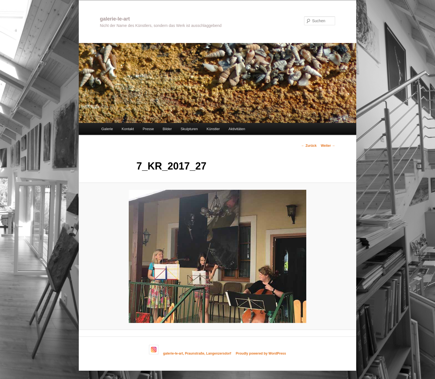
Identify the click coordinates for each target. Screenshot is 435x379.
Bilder (167, 129)
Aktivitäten (237, 129)
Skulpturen (189, 129)
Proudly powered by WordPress (261, 353)
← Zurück (309, 146)
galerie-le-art (115, 19)
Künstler (213, 129)
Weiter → (328, 146)
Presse (148, 129)
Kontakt (128, 129)
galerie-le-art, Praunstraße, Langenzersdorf (197, 353)
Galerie (107, 129)
